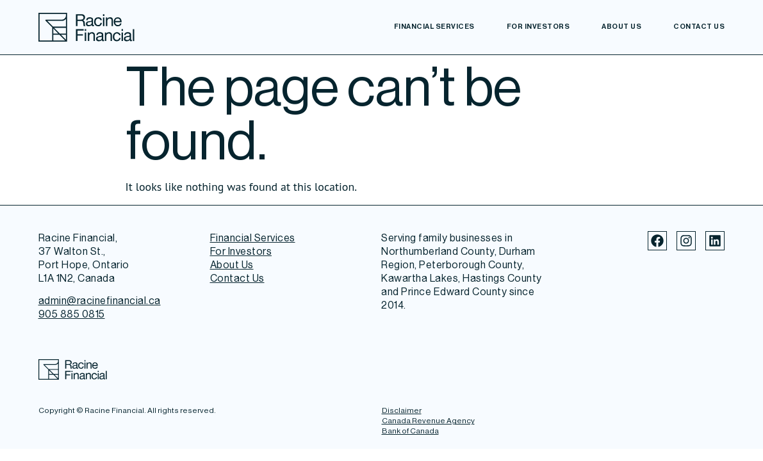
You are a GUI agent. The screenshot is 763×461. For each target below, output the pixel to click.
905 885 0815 (71, 314)
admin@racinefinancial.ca (99, 301)
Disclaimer (402, 410)
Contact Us (699, 26)
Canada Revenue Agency (428, 420)
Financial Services (434, 26)
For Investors (538, 26)
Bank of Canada (410, 430)
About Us (621, 26)
